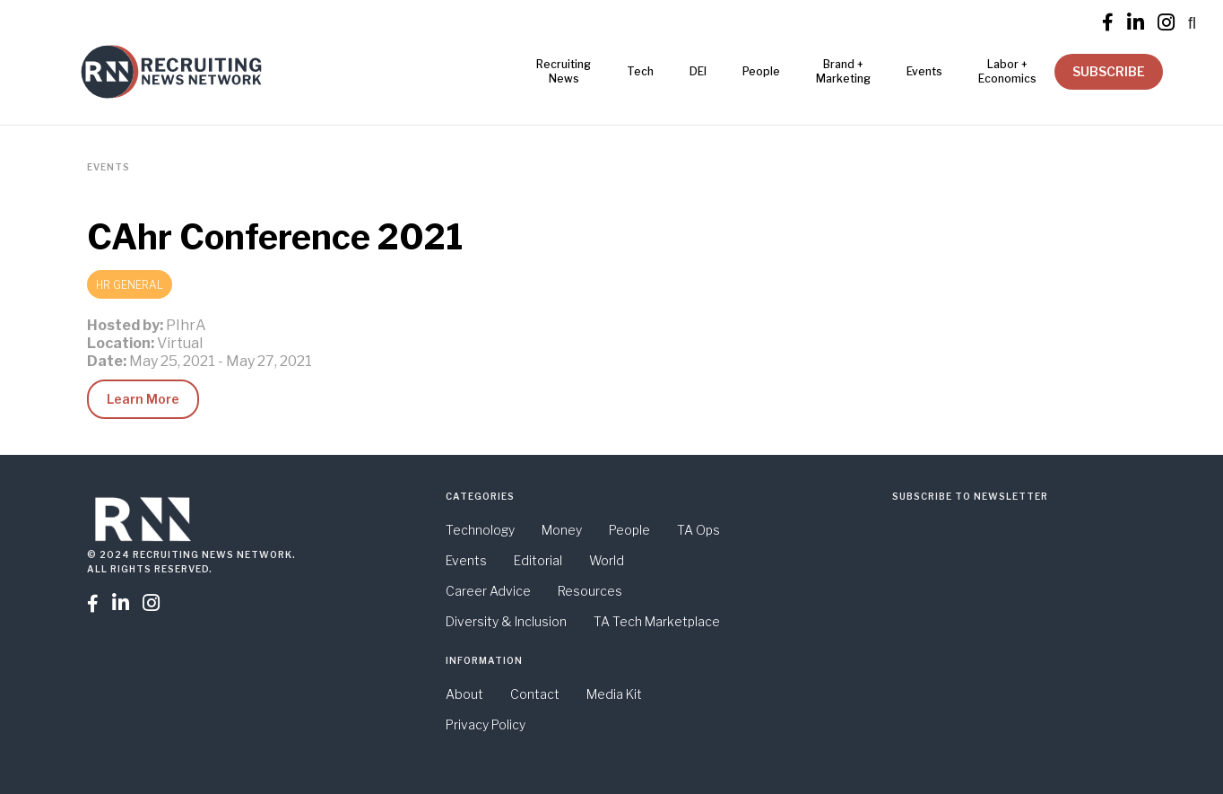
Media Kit (614, 694)
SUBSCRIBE (1108, 71)
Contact (534, 694)
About (464, 694)
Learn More (143, 398)
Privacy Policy (485, 724)
